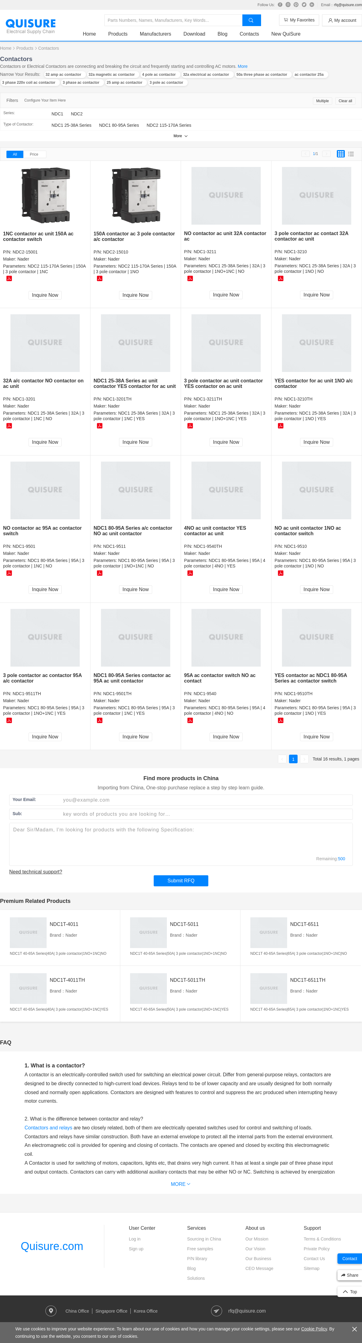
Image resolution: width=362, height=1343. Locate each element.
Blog (222, 34)
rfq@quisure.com (348, 5)
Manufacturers (155, 34)
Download (194, 34)
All (15, 154)
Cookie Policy (314, 1328)
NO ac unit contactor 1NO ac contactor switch (308, 530)
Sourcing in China (204, 1239)
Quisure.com (52, 1246)
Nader (23, 259)
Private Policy (317, 1248)
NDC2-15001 (25, 252)
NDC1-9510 (295, 546)
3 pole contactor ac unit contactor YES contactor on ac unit (223, 383)
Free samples (200, 1248)
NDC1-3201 (24, 399)
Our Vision (255, 1248)
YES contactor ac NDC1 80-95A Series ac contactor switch (311, 678)
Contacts (249, 34)
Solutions (196, 1278)
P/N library (197, 1258)
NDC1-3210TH (298, 399)
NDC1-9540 (205, 693)
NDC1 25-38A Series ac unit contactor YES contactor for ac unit (135, 383)
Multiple (322, 101)
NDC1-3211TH (208, 399)
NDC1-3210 (295, 251)
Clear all (345, 101)
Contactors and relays (48, 1127)
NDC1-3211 (205, 251)
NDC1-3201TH (117, 399)
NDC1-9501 (24, 546)
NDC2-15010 (115, 252)
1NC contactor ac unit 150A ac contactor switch (38, 236)
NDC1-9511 (114, 546)
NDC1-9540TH (208, 546)
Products (118, 34)
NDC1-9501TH (117, 693)
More (243, 66)
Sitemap (311, 1268)
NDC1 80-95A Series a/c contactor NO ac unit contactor (133, 530)
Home (89, 34)
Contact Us (314, 1258)
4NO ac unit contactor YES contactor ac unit (215, 530)
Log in (135, 1239)
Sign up (136, 1248)
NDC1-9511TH (27, 693)
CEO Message (259, 1268)
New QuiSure (285, 34)
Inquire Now (45, 295)
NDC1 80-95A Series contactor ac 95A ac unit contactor (132, 678)
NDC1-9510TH (298, 693)
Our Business (258, 1258)
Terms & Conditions (322, 1239)
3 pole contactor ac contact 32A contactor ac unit (311, 236)
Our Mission (256, 1239)
